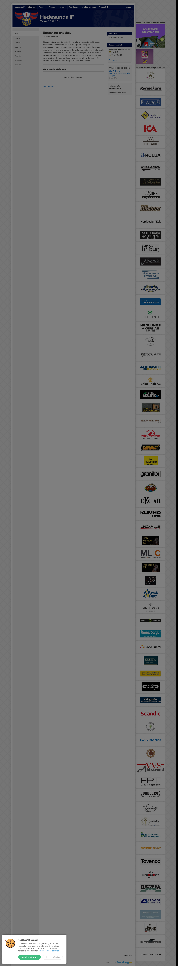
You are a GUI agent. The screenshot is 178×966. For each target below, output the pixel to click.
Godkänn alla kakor (29, 957)
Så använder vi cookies (49, 951)
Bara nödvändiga (53, 957)
